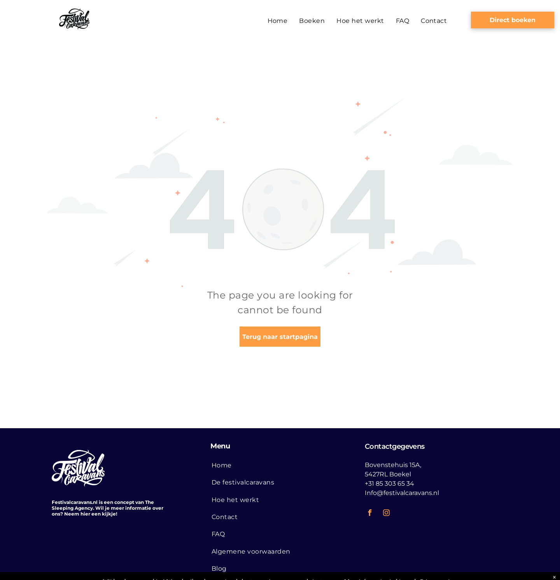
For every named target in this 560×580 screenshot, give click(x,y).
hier (85, 514)
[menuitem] (278, 21)
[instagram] (387, 514)
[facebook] (370, 514)
